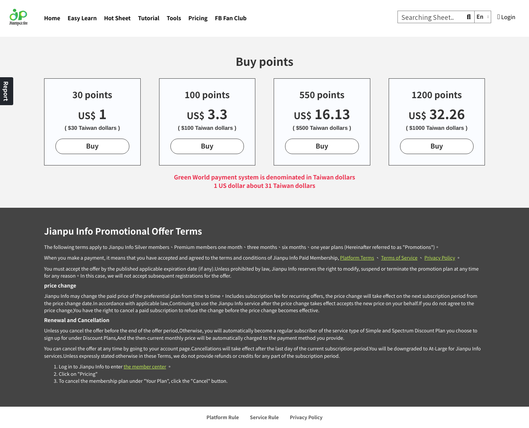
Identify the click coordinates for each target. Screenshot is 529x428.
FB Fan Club (230, 18)
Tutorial (148, 18)
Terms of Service (399, 257)
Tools (174, 18)
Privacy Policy (439, 257)
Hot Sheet (117, 18)
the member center (144, 366)
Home (52, 18)
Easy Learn (82, 18)
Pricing (198, 18)
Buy (92, 146)
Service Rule (264, 417)
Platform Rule (222, 417)
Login (506, 17)
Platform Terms (357, 257)
